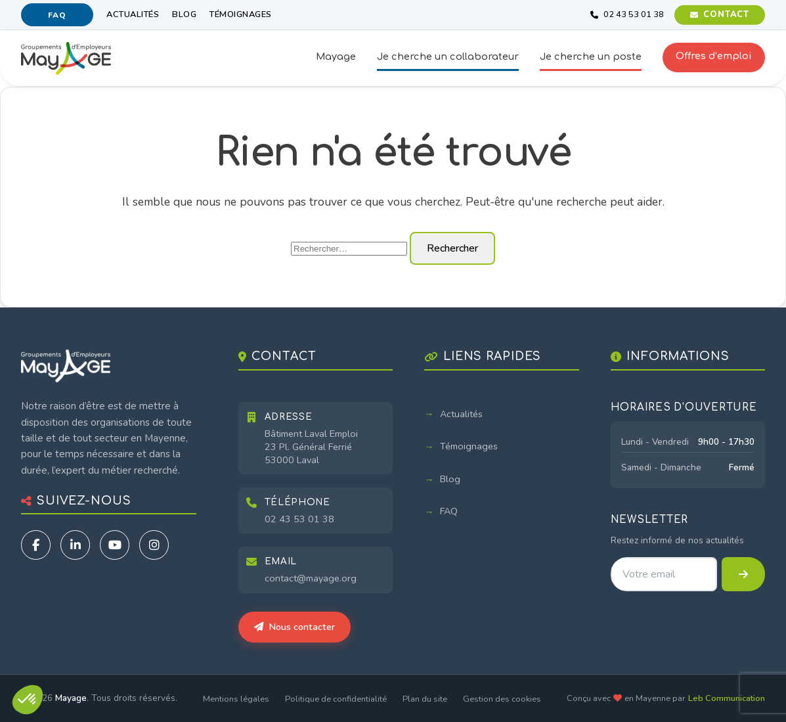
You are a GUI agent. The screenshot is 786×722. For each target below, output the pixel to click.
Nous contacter (294, 626)
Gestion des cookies (502, 699)
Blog (184, 14)
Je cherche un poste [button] (591, 56)
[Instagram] (154, 545)
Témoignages (240, 14)
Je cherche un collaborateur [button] (448, 56)
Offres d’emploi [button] (714, 56)
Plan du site (425, 699)
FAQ (57, 15)
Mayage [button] (336, 56)
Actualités (132, 14)
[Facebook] (36, 545)
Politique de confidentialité (336, 699)
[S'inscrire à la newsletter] (743, 574)
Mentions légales (236, 699)
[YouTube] (114, 545)
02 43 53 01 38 (299, 519)
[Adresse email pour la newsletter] (664, 574)
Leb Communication (726, 698)
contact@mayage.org (311, 578)
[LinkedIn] (75, 545)
